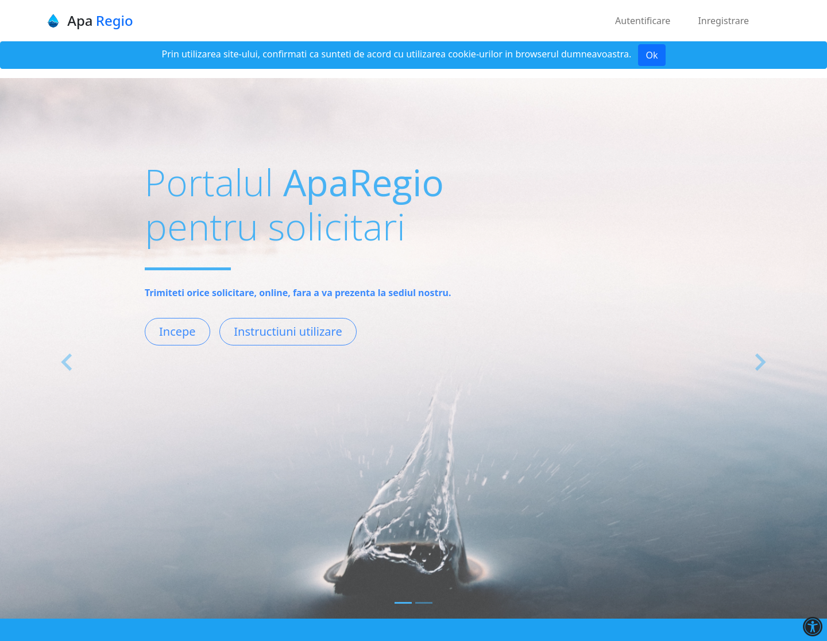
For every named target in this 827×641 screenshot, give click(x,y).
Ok (652, 55)
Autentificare (642, 20)
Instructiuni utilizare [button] (288, 331)
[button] (68, 362)
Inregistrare (723, 20)
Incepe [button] (177, 331)
